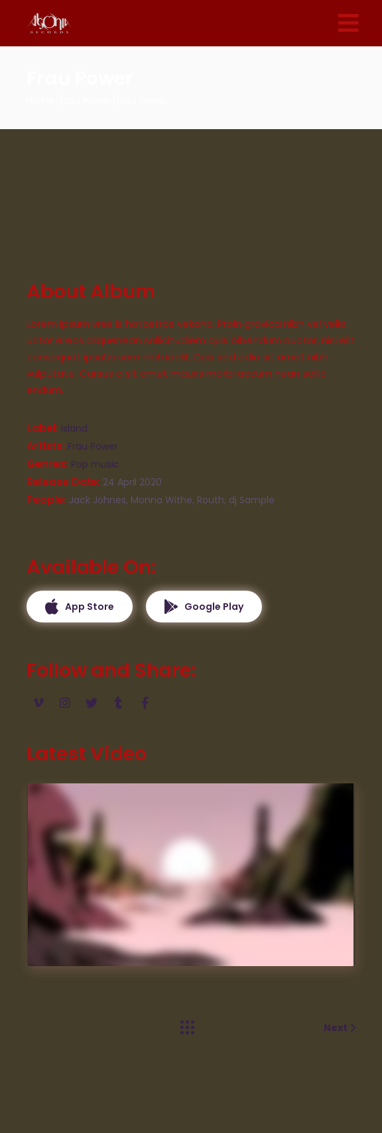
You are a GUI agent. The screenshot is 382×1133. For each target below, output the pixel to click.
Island (74, 428)
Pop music (95, 464)
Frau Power (93, 446)
